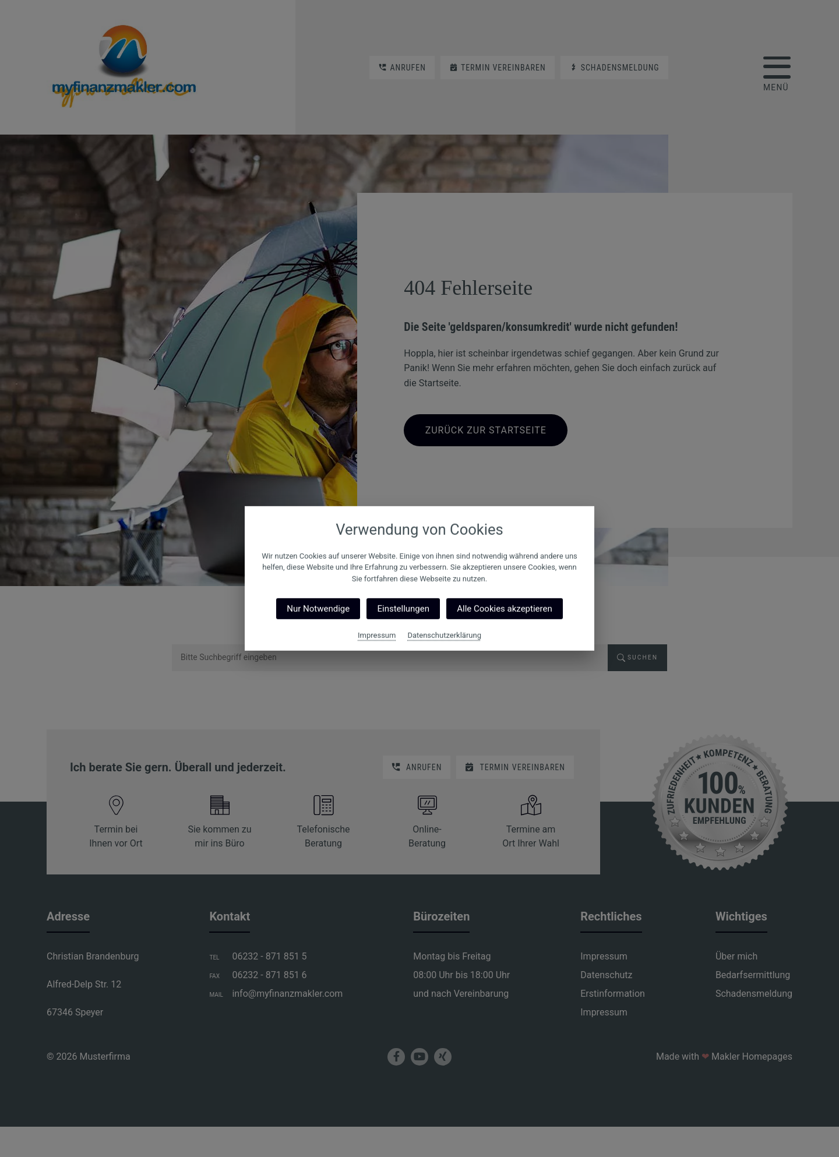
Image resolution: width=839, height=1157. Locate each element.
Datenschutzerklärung (444, 635)
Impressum (377, 635)
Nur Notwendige (318, 609)
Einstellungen (403, 609)
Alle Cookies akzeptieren (504, 609)
